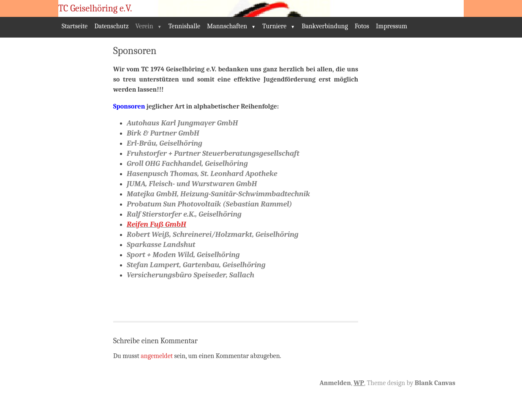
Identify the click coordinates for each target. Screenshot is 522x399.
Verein (144, 26)
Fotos (362, 26)
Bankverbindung (325, 26)
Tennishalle (185, 26)
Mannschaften (227, 26)
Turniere (274, 26)
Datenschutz (111, 26)
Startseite (74, 26)
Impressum (391, 26)
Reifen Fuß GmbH (156, 224)
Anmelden (335, 383)
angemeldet (157, 356)
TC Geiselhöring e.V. (95, 8)
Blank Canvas (435, 383)
